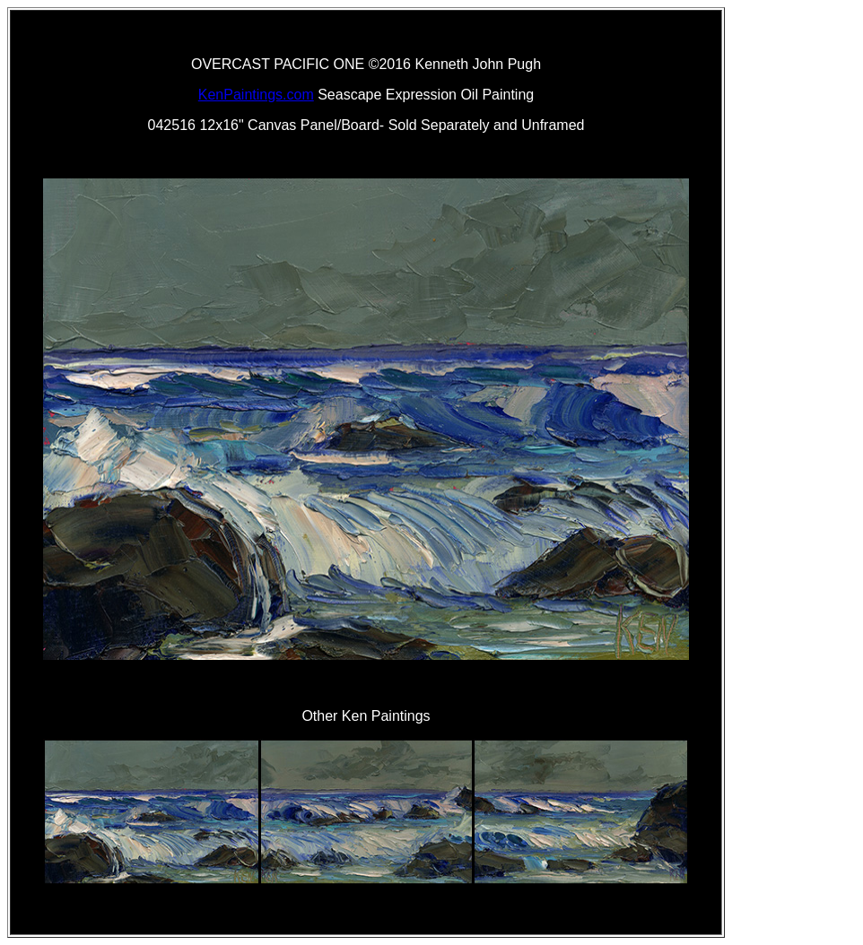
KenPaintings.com (256, 94)
